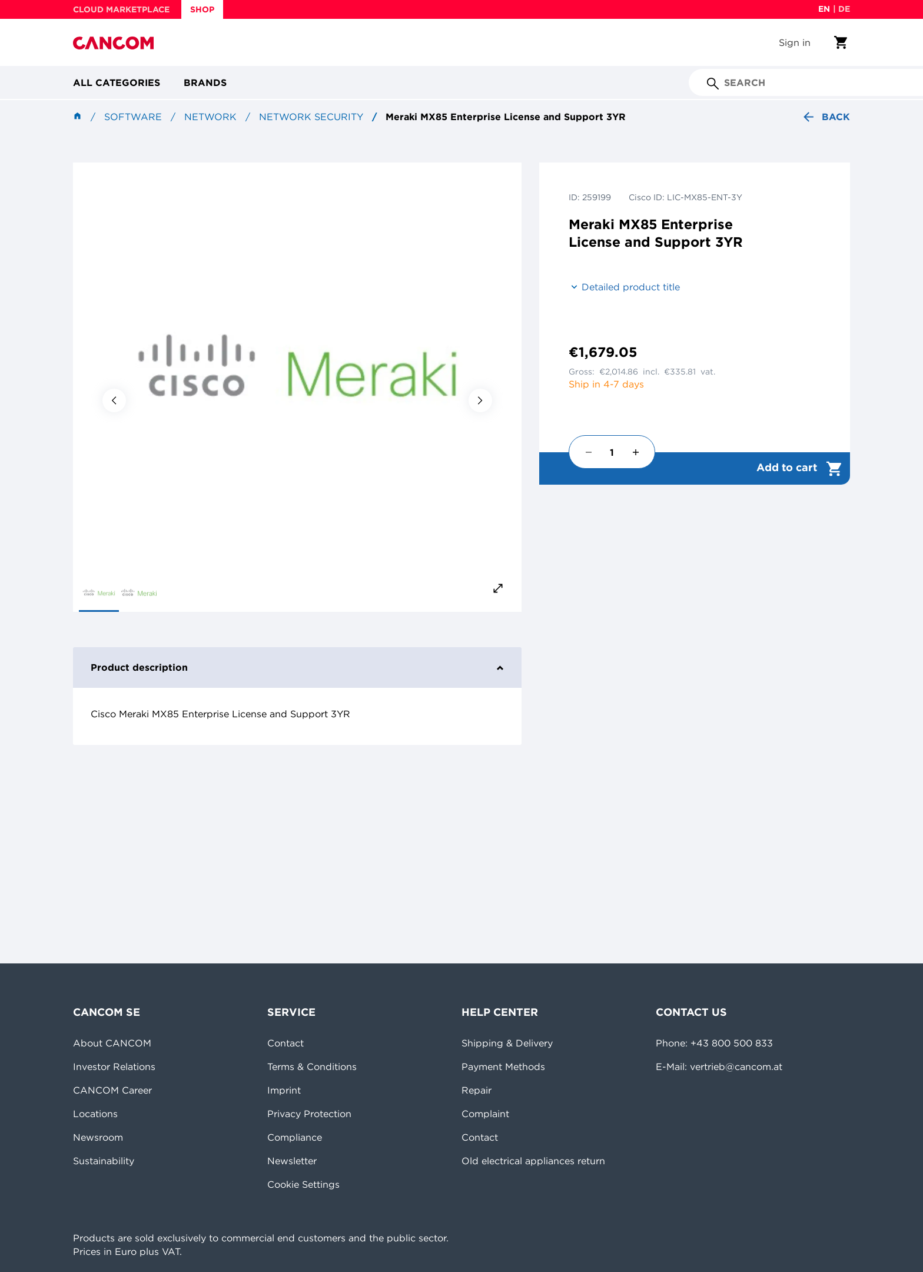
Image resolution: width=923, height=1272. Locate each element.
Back (825, 117)
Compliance (294, 1137)
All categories (116, 82)
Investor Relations (114, 1066)
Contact (285, 1043)
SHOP (202, 9)
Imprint (284, 1090)
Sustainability (103, 1161)
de (844, 9)
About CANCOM (112, 1043)
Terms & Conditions (312, 1066)
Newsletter (292, 1161)
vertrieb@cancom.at (736, 1066)
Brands (205, 82)
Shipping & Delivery (507, 1043)
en (824, 9)
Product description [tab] (297, 667)
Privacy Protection (309, 1113)
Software (133, 116)
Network (210, 116)
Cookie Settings (303, 1184)
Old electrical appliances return (533, 1161)
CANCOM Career (112, 1090)
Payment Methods (503, 1066)
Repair (477, 1090)
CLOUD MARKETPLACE (121, 9)
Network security (311, 116)
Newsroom (98, 1137)
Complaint (485, 1113)
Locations (95, 1113)
